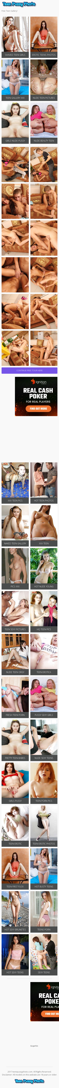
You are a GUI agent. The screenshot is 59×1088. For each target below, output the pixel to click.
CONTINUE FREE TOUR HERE (30, 370)
